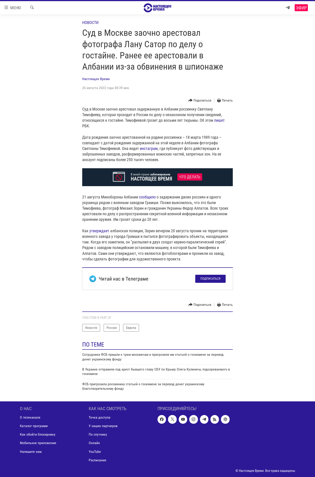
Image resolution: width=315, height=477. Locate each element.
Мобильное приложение (38, 443)
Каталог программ (34, 426)
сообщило (148, 197)
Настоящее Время (96, 79)
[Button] (200, 101)
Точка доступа (99, 417)
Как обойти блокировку (37, 434)
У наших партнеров (103, 426)
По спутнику (98, 434)
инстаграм (149, 148)
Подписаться (210, 278)
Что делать (189, 177)
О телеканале (30, 417)
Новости (90, 22)
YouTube (95, 451)
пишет (219, 120)
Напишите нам (31, 451)
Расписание (97, 460)
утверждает (99, 230)
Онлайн (94, 443)
